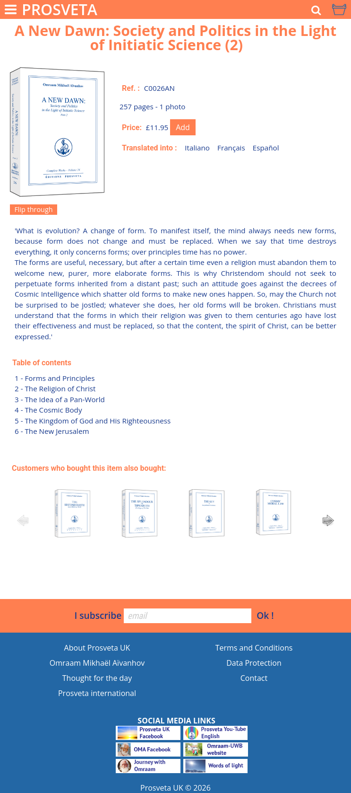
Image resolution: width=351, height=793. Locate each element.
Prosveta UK (161, 788)
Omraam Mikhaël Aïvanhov (97, 663)
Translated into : (149, 147)
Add (183, 127)
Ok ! (265, 615)
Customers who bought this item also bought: (89, 468)
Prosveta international (97, 693)
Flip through (33, 209)
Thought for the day (97, 678)
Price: (132, 127)
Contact (253, 678)
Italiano (197, 147)
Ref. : (131, 88)
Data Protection (254, 663)
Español (266, 147)
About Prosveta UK (97, 648)
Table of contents (41, 362)
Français (231, 147)
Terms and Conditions (254, 648)
